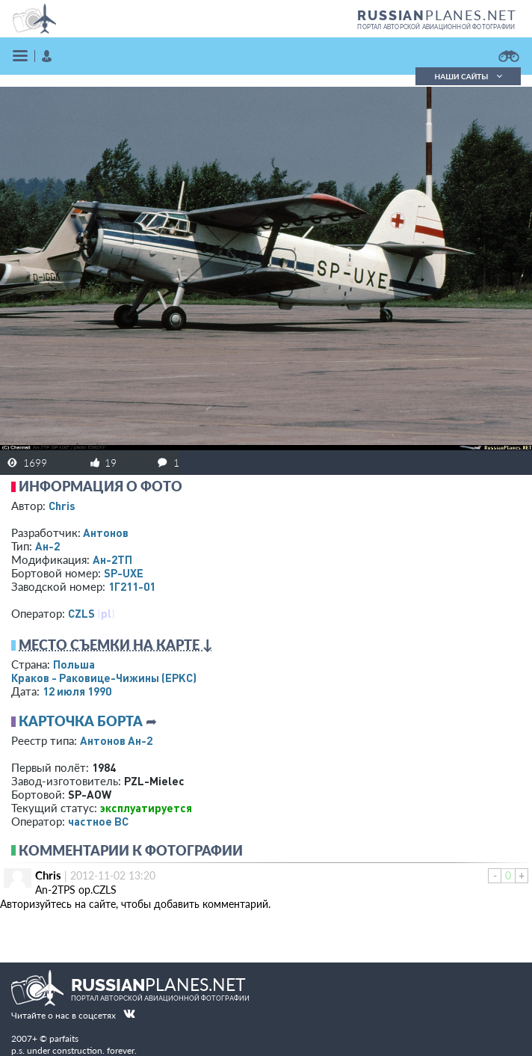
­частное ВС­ (98, 821)
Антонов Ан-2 (116, 740)
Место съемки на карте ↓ (116, 644)
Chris (62, 505)
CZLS (81, 613)
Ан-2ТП (112, 559)
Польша (74, 664)
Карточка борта (81, 721)
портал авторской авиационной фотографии (436, 27)
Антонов (106, 532)
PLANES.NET (437, 15)
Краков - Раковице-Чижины (104, 677)
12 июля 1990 (77, 691)
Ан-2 (47, 546)
